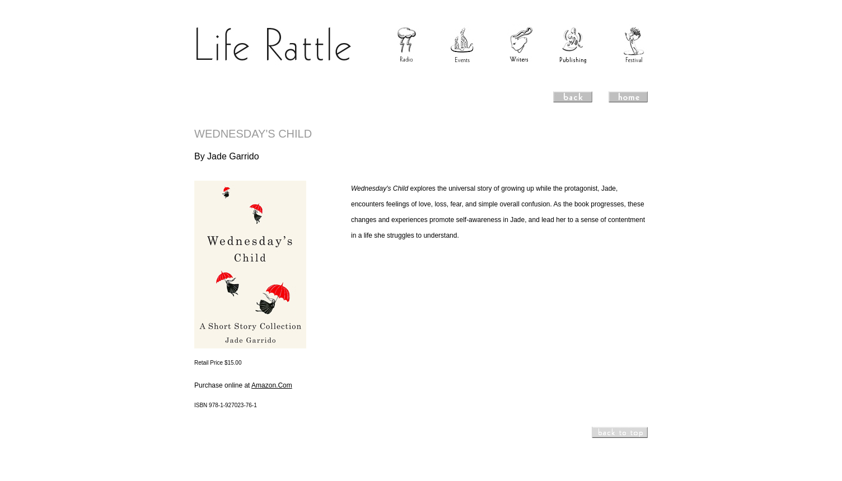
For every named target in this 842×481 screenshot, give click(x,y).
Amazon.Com (271, 385)
